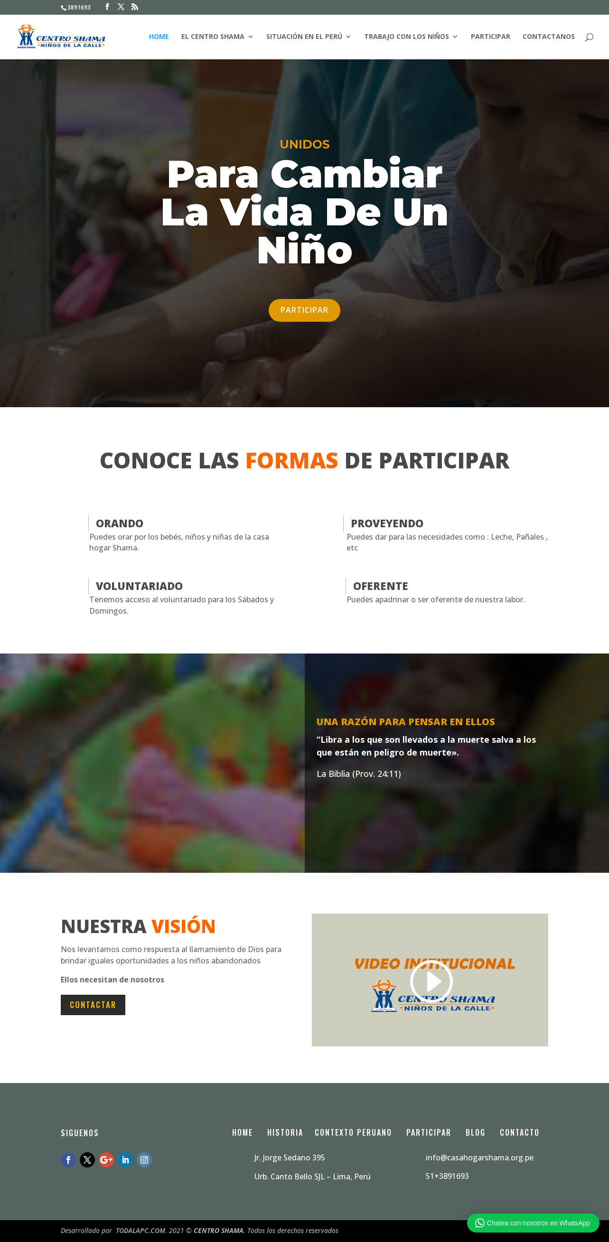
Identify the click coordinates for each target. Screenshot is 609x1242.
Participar (490, 37)
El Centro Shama (212, 37)
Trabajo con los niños (406, 37)
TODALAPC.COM (140, 1230)
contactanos (549, 37)
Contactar (93, 1004)
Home (159, 37)
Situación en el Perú (304, 37)
